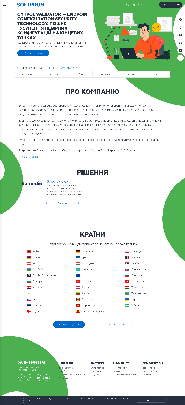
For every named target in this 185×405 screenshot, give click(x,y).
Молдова (84, 299)
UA (152, 4)
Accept (150, 400)
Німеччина (85, 251)
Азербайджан (37, 269)
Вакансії (116, 371)
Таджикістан (135, 287)
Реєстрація (175, 4)
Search (127, 4)
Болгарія (34, 281)
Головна (25, 67)
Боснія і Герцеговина (42, 275)
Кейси (80, 74)
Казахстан (84, 269)
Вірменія (34, 257)
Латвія (82, 287)
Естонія (34, 305)
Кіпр (32, 293)
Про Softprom (153, 363)
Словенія (133, 275)
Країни (157, 74)
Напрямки (66, 363)
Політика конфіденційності (124, 374)
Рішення (54, 74)
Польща (133, 251)
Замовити (62, 203)
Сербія (132, 263)
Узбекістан (134, 305)
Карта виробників (151, 371)
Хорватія (34, 287)
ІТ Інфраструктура (66, 368)
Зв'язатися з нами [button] (33, 53)
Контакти (147, 374)
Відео (131, 74)
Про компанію (28, 74)
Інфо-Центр (121, 363)
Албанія (34, 251)
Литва (82, 293)
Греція (82, 257)
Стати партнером (99, 368)
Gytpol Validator (57, 181)
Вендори (38, 67)
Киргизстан (86, 281)
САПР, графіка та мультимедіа (72, 374)
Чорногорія (86, 305)
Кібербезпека (65, 371)
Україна (132, 299)
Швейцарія (134, 281)
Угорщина (85, 263)
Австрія (139, 4)
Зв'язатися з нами (116, 324)
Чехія (33, 299)
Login (163, 4)
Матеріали (105, 74)
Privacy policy (24, 402)
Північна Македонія (90, 311)
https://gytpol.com (29, 157)
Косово (83, 275)
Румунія (132, 257)
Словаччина (135, 269)
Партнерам (99, 363)
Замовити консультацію (69, 324)
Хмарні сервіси (65, 378)
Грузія (33, 311)
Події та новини (120, 368)
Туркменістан (135, 293)
